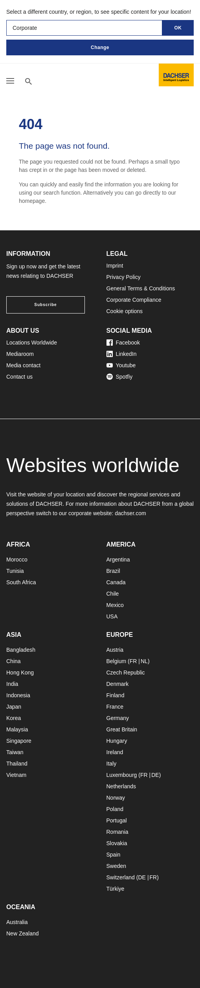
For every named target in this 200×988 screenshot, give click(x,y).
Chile (112, 594)
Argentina (118, 559)
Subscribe (45, 305)
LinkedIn (121, 354)
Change (100, 47)
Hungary (116, 741)
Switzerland (120, 877)
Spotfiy (119, 377)
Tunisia (15, 571)
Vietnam (16, 775)
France (115, 707)
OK (178, 28)
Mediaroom (20, 354)
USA (112, 616)
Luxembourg (121, 775)
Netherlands (121, 786)
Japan (13, 707)
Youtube (121, 365)
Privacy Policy (123, 277)
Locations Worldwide (31, 342)
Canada (116, 582)
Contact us (19, 377)
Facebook (123, 342)
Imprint (114, 265)
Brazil (113, 571)
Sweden (116, 866)
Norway (115, 798)
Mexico (115, 605)
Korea (13, 718)
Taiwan (15, 752)
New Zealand (22, 933)
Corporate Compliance (133, 300)
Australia (17, 922)
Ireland (114, 752)
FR (133, 661)
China (13, 661)
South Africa (21, 582)
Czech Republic (125, 672)
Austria (115, 650)
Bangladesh (20, 650)
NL (144, 661)
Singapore (18, 741)
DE (155, 775)
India (12, 684)
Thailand (17, 763)
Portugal (116, 820)
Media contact (23, 365)
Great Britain (122, 729)
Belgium (116, 661)
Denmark (117, 684)
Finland (115, 695)
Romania (117, 832)
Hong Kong (20, 672)
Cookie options (124, 311)
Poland (115, 809)
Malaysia (17, 729)
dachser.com (130, 513)
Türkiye (115, 889)
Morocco (17, 559)
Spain (113, 854)
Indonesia (18, 695)
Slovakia (116, 843)
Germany (117, 718)
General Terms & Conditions (140, 288)
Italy (111, 763)
